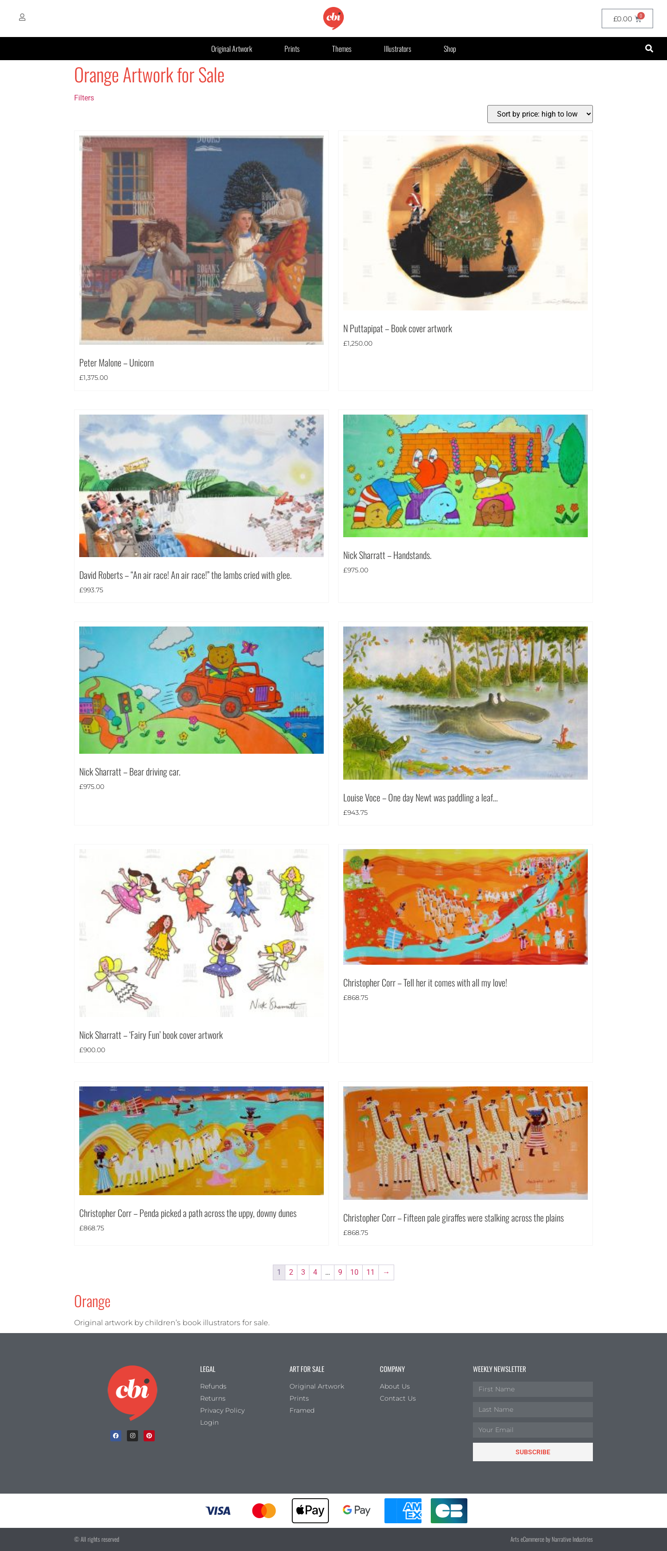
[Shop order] (540, 114)
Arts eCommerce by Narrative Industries (551, 1539)
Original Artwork (231, 48)
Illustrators (397, 48)
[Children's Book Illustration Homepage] (132, 1393)
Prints (292, 48)
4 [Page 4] (315, 1272)
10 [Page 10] (354, 1272)
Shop (450, 48)
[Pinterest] (149, 1435)
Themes (342, 48)
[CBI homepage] (333, 18)
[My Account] (22, 17)
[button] (649, 49)
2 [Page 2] (291, 1272)
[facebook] (115, 1435)
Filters (84, 97)
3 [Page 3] (303, 1272)
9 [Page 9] (340, 1272)
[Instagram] (132, 1435)
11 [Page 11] (370, 1272)
